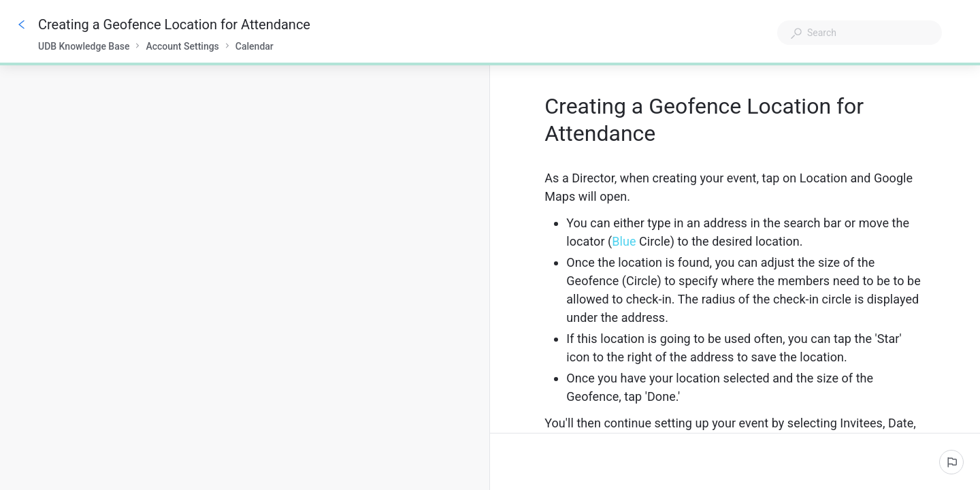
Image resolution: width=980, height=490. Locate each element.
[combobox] (859, 32)
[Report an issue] (951, 462)
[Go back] (22, 24)
